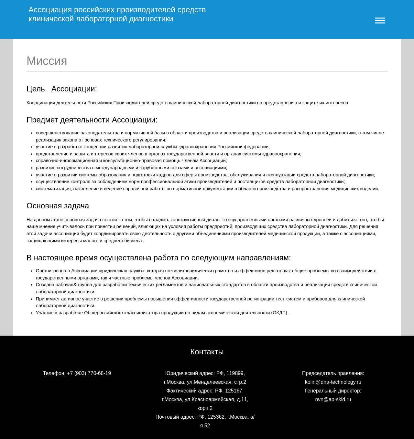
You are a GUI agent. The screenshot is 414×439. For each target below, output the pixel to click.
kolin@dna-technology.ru (333, 382)
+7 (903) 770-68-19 (89, 373)
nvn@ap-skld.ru (333, 399)
